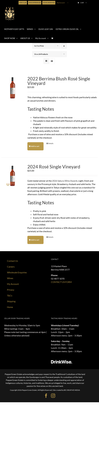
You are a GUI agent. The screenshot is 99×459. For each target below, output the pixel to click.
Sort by (39, 46)
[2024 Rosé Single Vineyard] (12, 176)
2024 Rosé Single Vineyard (53, 166)
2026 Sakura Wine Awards (65, 180)
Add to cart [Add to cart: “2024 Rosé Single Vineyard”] (35, 240)
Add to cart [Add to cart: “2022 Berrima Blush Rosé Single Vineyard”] (35, 146)
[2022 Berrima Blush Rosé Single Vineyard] (12, 88)
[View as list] (52, 61)
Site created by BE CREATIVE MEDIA (66, 390)
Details (50, 143)
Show (41, 54)
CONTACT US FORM (61, 282)
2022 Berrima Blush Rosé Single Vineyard (58, 81)
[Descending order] (64, 46)
